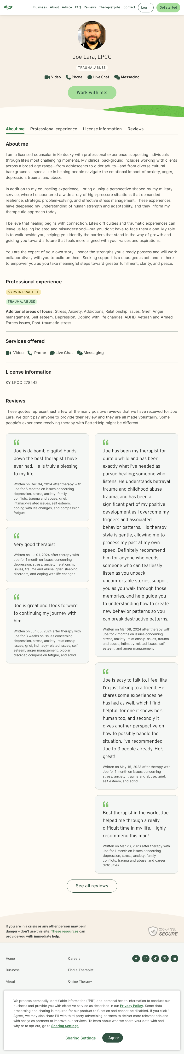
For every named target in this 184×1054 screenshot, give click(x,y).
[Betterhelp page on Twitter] (164, 987)
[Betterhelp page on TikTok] (154, 987)
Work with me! (92, 93)
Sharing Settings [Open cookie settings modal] (80, 1038)
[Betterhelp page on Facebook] (135, 987)
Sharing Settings (65, 1026)
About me (15, 129)
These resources (65, 931)
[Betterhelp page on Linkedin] (173, 987)
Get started (168, 8)
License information (102, 129)
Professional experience (53, 129)
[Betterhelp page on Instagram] (145, 987)
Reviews (135, 129)
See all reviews (92, 886)
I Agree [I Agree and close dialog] (112, 1038)
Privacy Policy (131, 1006)
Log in (145, 8)
